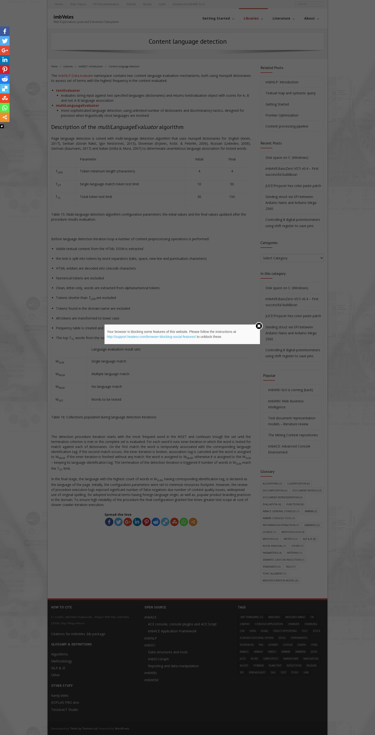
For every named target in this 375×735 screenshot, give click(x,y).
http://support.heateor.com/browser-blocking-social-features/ (151, 337)
